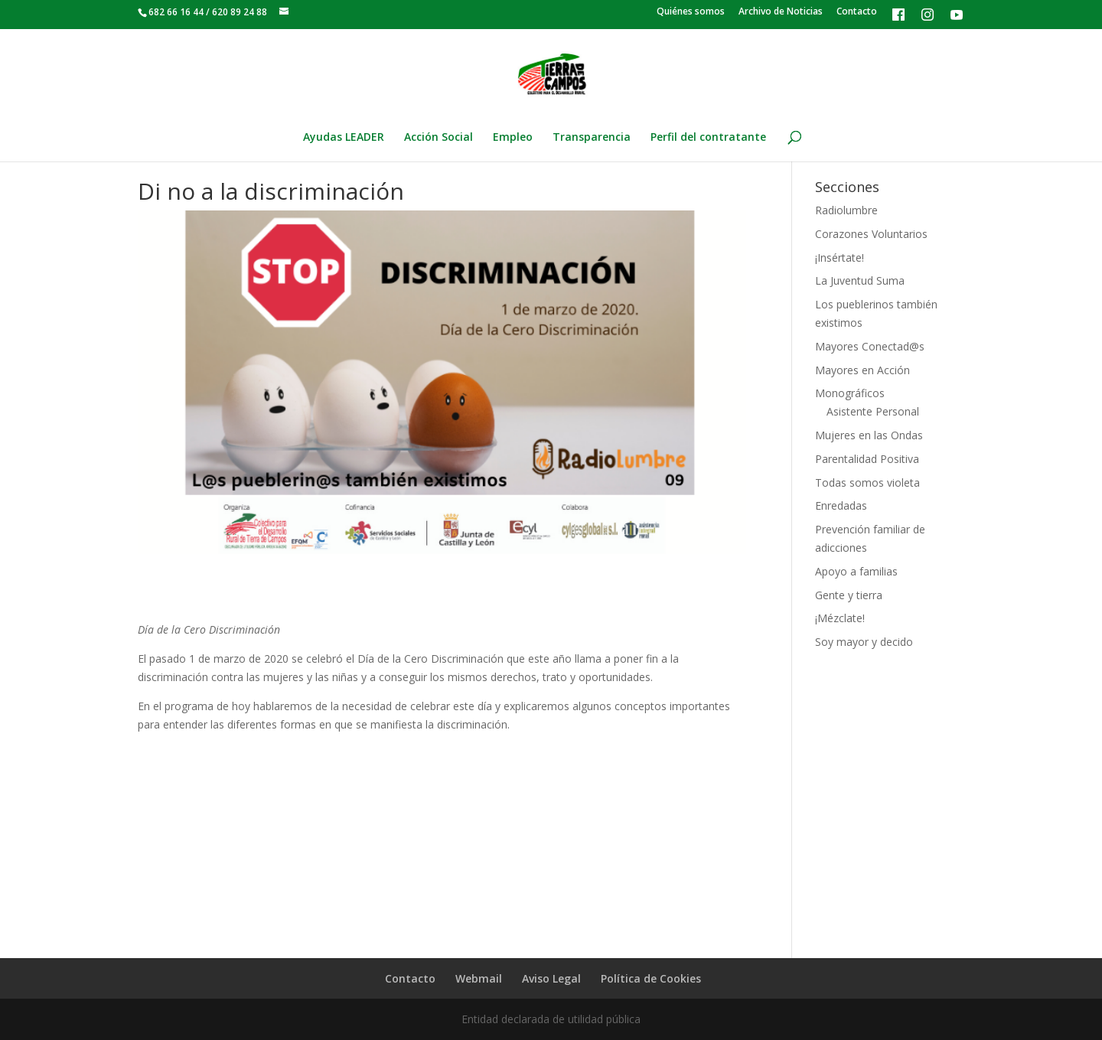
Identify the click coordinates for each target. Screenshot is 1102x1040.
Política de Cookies (651, 978)
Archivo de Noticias (780, 12)
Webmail (478, 978)
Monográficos (850, 393)
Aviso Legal (551, 978)
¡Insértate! (839, 257)
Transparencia (592, 138)
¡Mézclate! (840, 618)
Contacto (856, 12)
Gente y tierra (848, 595)
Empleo (513, 138)
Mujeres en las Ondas (869, 435)
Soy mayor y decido (864, 641)
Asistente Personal (872, 411)
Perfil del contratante (708, 138)
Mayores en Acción (862, 370)
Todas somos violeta (867, 482)
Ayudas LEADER (343, 138)
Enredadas (841, 505)
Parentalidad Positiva (867, 459)
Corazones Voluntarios (871, 234)
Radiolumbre (846, 210)
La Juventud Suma (860, 280)
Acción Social (438, 138)
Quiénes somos (691, 12)
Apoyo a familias (856, 571)
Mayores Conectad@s (869, 346)
